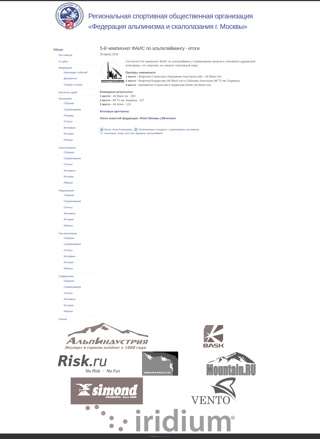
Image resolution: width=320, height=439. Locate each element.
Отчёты (68, 121)
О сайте (63, 61)
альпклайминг (154, 133)
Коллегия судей (68, 92)
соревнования (177, 129)
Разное (63, 319)
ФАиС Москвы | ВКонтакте (158, 118)
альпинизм (192, 129)
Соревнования (72, 109)
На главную (65, 55)
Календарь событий (75, 72)
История (69, 133)
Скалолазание (67, 147)
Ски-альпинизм (68, 233)
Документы (70, 78)
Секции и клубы (73, 84)
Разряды (69, 115)
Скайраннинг (66, 276)
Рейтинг (68, 140)
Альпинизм (65, 98)
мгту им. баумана (135, 133)
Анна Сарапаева (122, 129)
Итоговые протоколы (114, 111)
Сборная (69, 103)
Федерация (65, 67)
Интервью (70, 127)
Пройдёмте (165, 436)
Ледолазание (66, 190)
